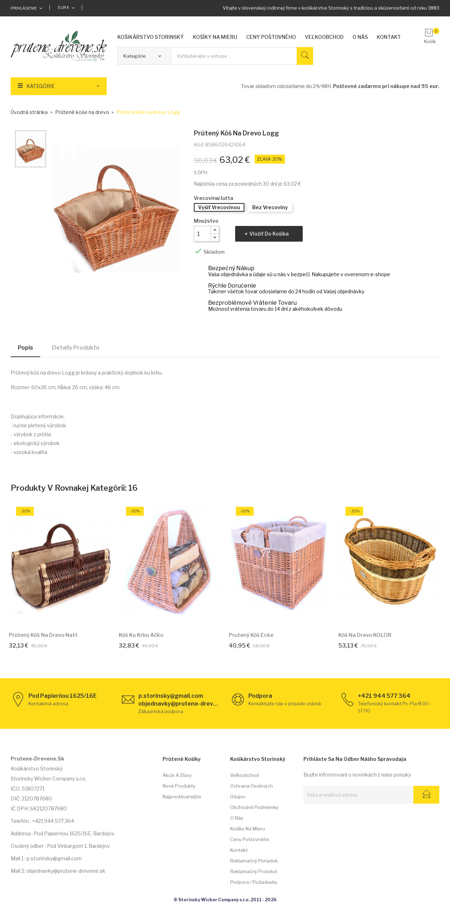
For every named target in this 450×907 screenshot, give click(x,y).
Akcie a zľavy (177, 775)
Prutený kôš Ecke (251, 635)
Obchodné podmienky (254, 807)
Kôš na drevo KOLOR (364, 635)
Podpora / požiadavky (253, 882)
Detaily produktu (75, 347)
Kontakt (239, 850)
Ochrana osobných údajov (251, 791)
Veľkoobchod (244, 775)
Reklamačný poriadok (254, 861)
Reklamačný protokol (253, 871)
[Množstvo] (202, 234)
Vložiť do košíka (268, 234)
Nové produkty (179, 786)
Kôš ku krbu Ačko (141, 635)
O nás (236, 818)
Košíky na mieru (247, 828)
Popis (25, 347)
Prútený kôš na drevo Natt (43, 635)
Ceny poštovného (249, 839)
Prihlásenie (24, 8)
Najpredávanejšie (182, 796)
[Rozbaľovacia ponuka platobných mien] (66, 7)
